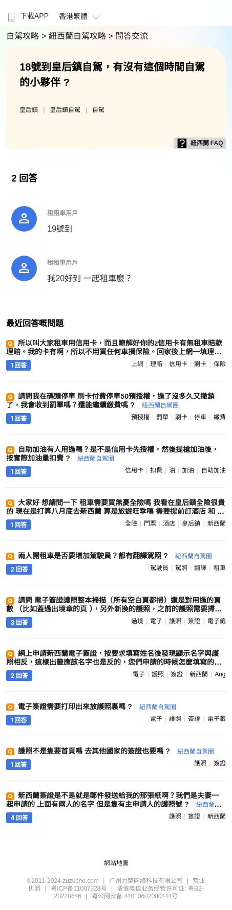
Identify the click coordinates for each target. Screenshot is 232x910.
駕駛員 (159, 568)
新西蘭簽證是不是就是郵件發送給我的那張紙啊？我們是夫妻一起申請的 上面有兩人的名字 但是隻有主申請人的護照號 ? (113, 803)
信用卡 (178, 364)
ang (220, 674)
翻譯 (200, 568)
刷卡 (200, 364)
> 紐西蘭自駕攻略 (74, 36)
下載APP (27, 16)
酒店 (169, 523)
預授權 (140, 417)
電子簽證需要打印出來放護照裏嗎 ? (97, 706)
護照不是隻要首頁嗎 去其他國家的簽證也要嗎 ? (116, 751)
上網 (137, 364)
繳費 (220, 417)
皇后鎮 (28, 109)
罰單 (162, 417)
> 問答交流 (128, 36)
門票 (150, 523)
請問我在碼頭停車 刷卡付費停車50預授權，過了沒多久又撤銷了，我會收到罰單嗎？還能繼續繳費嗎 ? (110, 400)
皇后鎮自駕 (65, 109)
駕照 (181, 568)
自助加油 (213, 470)
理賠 (156, 364)
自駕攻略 (23, 36)
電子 (156, 621)
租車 (220, 568)
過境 (137, 621)
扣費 (156, 470)
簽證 (194, 621)
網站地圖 (116, 863)
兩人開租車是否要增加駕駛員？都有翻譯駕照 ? (115, 556)
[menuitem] (27, 13)
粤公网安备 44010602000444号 (135, 896)
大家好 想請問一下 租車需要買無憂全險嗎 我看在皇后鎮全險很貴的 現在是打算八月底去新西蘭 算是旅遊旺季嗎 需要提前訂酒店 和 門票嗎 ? (115, 511)
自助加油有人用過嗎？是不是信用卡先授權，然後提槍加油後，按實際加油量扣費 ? (112, 453)
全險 (131, 523)
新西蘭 (216, 523)
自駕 (98, 109)
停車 (200, 417)
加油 (188, 470)
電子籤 (216, 621)
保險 (220, 364)
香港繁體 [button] (80, 16)
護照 (175, 621)
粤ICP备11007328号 (79, 888)
